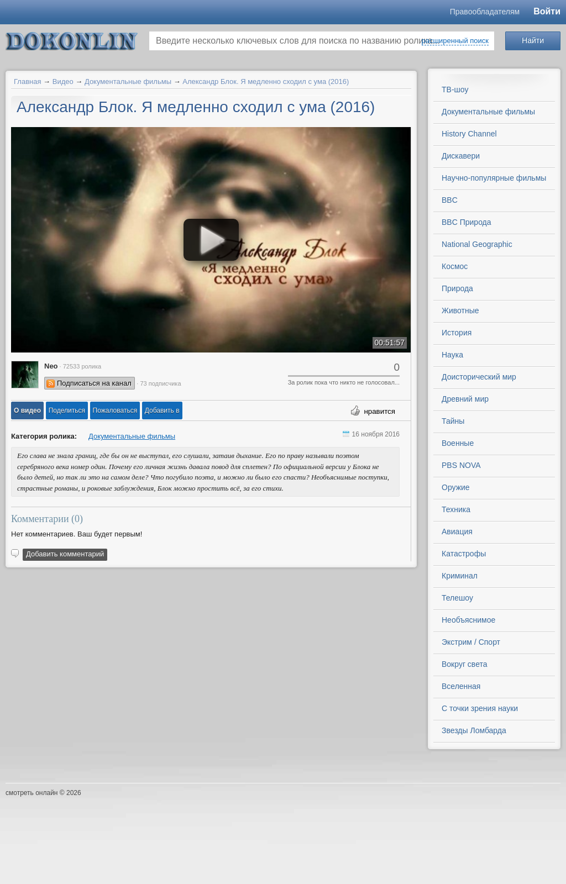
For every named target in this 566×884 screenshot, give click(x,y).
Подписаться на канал (94, 383)
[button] (27, 410)
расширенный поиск (455, 40)
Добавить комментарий (65, 554)
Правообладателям (485, 11)
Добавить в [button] (162, 410)
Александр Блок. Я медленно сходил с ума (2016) (265, 81)
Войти (546, 11)
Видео (63, 81)
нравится (379, 411)
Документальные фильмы (128, 81)
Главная (27, 81)
